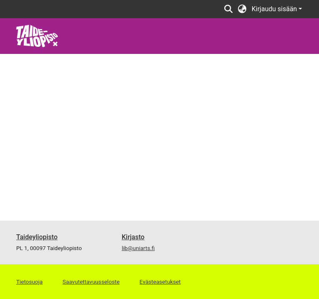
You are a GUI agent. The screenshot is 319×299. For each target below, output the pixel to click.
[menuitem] (242, 9)
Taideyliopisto (37, 237)
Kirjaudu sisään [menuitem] (274, 9)
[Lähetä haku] (228, 9)
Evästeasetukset (160, 281)
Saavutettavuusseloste (91, 281)
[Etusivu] (37, 35)
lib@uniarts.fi (138, 248)
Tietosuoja (29, 281)
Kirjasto (133, 237)
